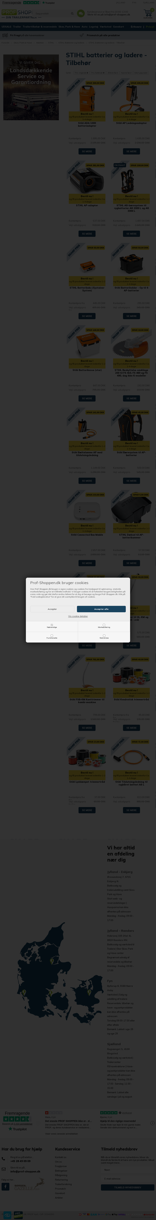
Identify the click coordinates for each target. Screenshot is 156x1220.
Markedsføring (104, 627)
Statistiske (104, 638)
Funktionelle (52, 638)
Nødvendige (52, 627)
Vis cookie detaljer (78, 616)
